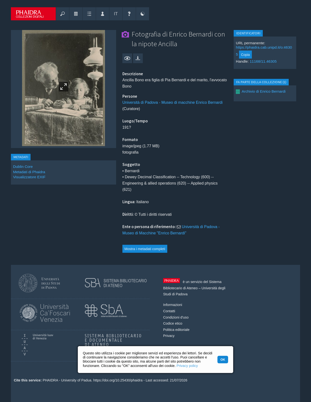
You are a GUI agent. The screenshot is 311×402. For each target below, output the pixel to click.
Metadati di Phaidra (29, 172)
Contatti (169, 311)
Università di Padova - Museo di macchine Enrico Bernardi (172, 102)
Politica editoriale (176, 330)
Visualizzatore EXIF (29, 177)
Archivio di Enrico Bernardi (264, 91)
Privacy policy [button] (187, 366)
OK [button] (222, 359)
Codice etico (172, 323)
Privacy (169, 336)
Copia (245, 55)
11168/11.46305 (263, 61)
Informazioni (172, 305)
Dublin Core (23, 166)
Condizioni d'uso (176, 317)
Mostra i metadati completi (144, 249)
